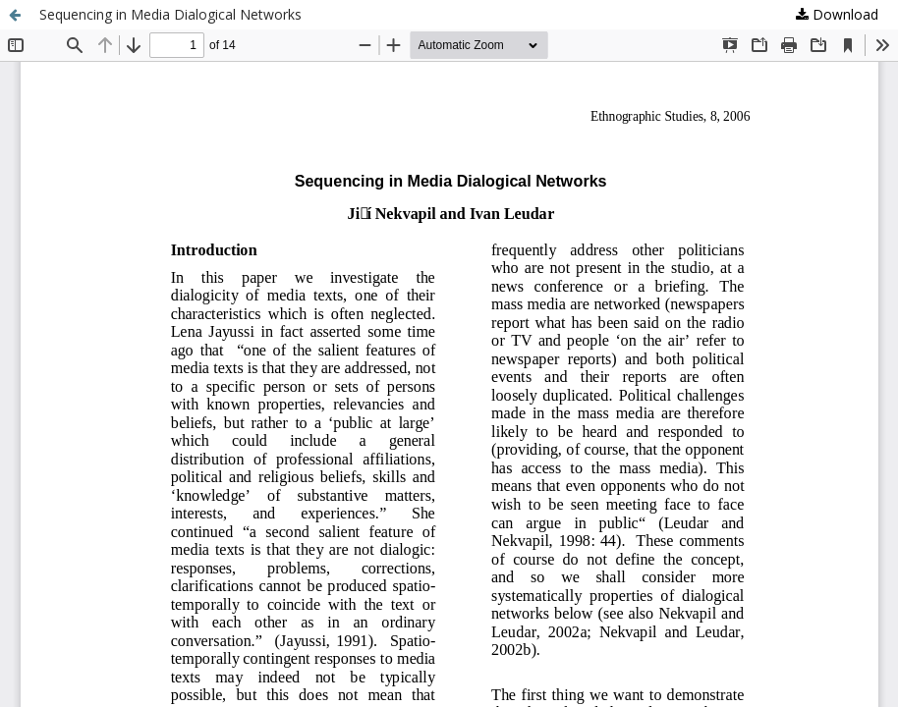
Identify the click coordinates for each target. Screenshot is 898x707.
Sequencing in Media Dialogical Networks (170, 14)
